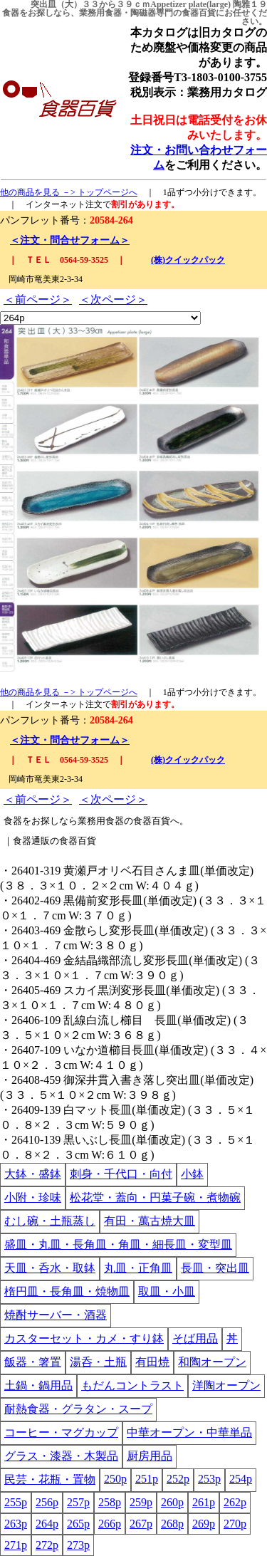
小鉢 (192, 1174)
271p (15, 1545)
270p (235, 1524)
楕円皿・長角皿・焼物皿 (67, 1291)
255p (15, 1502)
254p (240, 1479)
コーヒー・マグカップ (61, 1432)
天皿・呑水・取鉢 (49, 1268)
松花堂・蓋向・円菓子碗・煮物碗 (155, 1197)
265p (78, 1524)
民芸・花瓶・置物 (49, 1479)
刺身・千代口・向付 (121, 1174)
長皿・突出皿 (215, 1268)
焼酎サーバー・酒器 (55, 1315)
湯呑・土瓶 (98, 1362)
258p (109, 1502)
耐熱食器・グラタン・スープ (78, 1409)
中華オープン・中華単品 (189, 1432)
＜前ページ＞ (38, 299)
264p (47, 1524)
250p (115, 1479)
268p (172, 1524)
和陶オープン (212, 1362)
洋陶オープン (226, 1385)
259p (141, 1502)
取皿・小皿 (166, 1291)
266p (109, 1524)
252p (178, 1479)
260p (172, 1502)
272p (47, 1545)
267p (141, 1524)
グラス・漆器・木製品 (61, 1456)
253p (209, 1479)
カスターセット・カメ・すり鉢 (84, 1338)
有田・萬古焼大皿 (149, 1221)
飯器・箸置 (32, 1362)
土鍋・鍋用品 (38, 1385)
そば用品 (195, 1338)
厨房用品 (149, 1456)
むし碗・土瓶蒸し (49, 1221)
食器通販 (31, 840)
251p (146, 1479)
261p (203, 1502)
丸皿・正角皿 (138, 1268)
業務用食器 (100, 13)
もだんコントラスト (132, 1385)
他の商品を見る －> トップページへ (68, 192)
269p (203, 1524)
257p (78, 1502)
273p (78, 1545)
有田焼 (152, 1362)
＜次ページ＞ (113, 299)
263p (15, 1524)
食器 (10, 13)
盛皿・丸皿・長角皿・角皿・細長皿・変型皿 (118, 1244)
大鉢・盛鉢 (32, 1174)
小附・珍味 (32, 1197)
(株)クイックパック (188, 260)
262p (235, 1502)
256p (47, 1502)
